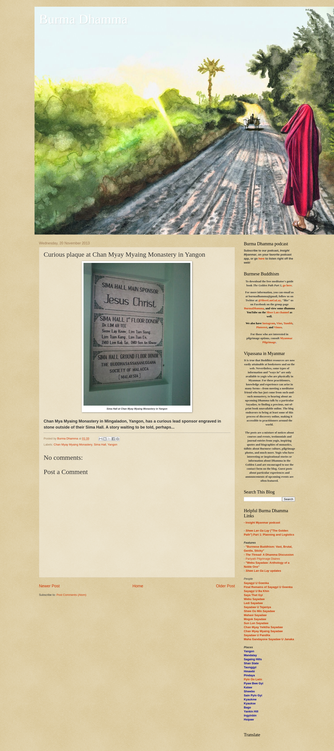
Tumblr (288, 323)
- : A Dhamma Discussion (269, 554)
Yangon (112, 444)
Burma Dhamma (83, 19)
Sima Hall (100, 444)
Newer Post (49, 586)
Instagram (268, 323)
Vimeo (278, 327)
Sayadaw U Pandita (257, 635)
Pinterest (261, 327)
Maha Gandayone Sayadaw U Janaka (269, 639)
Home (137, 586)
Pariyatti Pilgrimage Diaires (263, 558)
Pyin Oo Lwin (253, 679)
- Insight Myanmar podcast (262, 522)
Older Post (225, 586)
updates (263, 570)
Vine (279, 323)
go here (287, 285)
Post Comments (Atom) (71, 594)
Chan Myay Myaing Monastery (73, 444)
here (262, 258)
